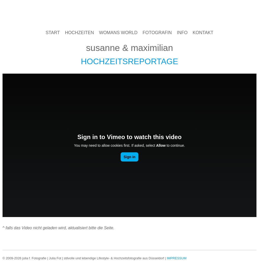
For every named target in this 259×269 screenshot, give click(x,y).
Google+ (243, 257)
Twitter (252, 257)
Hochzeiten (79, 32)
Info (182, 32)
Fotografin (157, 32)
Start (53, 32)
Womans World (118, 32)
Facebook (234, 257)
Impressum (177, 258)
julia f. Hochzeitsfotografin (129, 14)
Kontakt (203, 32)
